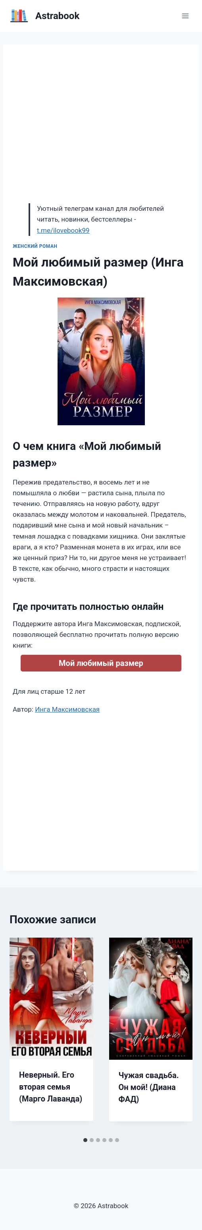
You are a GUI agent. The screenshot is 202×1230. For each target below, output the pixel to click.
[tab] (85, 1140)
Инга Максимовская (67, 709)
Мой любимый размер (101, 663)
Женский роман (35, 246)
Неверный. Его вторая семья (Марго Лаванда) (50, 1086)
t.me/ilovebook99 (63, 230)
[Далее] (178, 1035)
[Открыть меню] (185, 16)
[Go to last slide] (24, 1035)
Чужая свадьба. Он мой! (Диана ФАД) (149, 1087)
